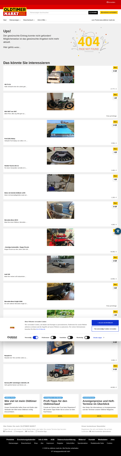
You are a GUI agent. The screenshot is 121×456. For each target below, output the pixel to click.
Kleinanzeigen (15, 20)
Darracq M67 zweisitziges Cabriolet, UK (16, 383)
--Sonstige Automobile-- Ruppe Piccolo (16, 247)
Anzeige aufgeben (109, 12)
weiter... (18, 47)
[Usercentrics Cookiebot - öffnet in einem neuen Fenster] (12, 452)
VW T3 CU (7, 84)
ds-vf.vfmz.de (40, 444)
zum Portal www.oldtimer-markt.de (103, 20)
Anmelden (110, 2)
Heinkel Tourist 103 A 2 (11, 166)
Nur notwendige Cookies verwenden (105, 443)
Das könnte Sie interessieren (26, 63)
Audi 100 (7, 274)
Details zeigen (97, 452)
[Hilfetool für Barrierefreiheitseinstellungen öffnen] (118, 231)
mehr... (21, 416)
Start (5, 20)
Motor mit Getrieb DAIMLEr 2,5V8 (14, 193)
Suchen (93, 12)
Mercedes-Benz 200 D (11, 220)
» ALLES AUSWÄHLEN (105, 437)
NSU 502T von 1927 (10, 111)
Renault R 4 (8, 355)
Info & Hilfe (42, 20)
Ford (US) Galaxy (9, 138)
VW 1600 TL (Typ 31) (10, 328)
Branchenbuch (29, 20)
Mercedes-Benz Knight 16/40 (13, 301)
